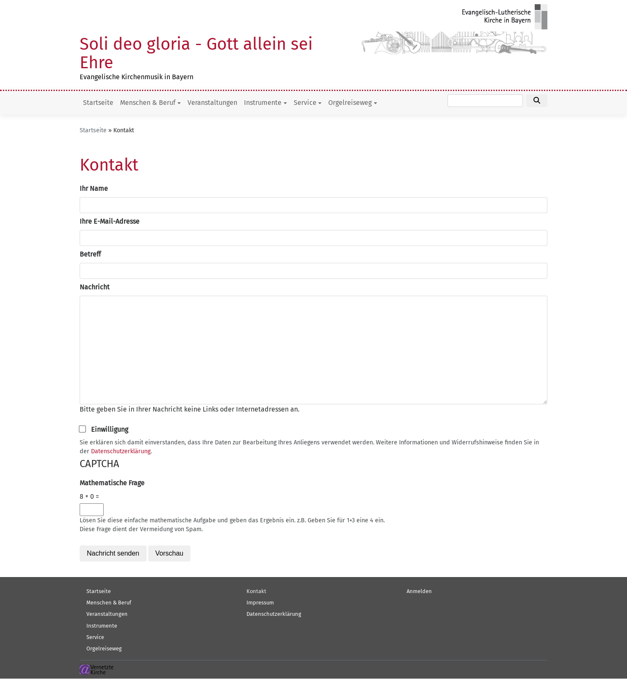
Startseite (98, 103)
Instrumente (262, 103)
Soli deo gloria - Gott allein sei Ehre (196, 53)
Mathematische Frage (112, 483)
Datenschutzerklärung (120, 451)
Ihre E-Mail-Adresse (109, 221)
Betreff (90, 254)
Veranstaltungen (212, 103)
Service (305, 103)
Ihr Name (94, 188)
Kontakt (256, 591)
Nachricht (95, 287)
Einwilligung (109, 429)
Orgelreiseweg (350, 103)
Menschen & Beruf (147, 103)
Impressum (260, 602)
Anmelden (419, 591)
